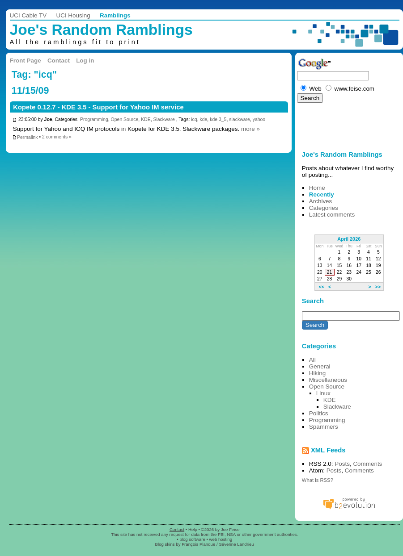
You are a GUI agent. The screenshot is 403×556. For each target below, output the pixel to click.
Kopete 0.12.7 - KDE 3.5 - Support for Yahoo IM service (98, 107)
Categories (323, 208)
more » (250, 128)
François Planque (198, 544)
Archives (320, 201)
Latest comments (332, 214)
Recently (321, 194)
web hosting (221, 539)
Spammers (323, 426)
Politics (318, 413)
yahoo (259, 119)
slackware (239, 119)
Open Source (125, 119)
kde (203, 119)
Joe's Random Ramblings (101, 29)
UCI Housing (73, 15)
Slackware (163, 119)
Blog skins (165, 544)
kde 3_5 (218, 119)
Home (317, 187)
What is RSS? (317, 480)
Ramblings (115, 15)
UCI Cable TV (28, 15)
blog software (192, 539)
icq (194, 119)
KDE (146, 119)
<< (322, 286)
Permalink (25, 137)
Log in (85, 60)
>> (378, 286)
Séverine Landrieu (236, 544)
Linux (323, 393)
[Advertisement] (322, 124)
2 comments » (57, 137)
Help (192, 529)
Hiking (317, 373)
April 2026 (349, 239)
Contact (58, 60)
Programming (94, 119)
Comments (367, 463)
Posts (342, 463)
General (320, 366)
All (312, 359)
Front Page (25, 60)
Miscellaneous (328, 379)
